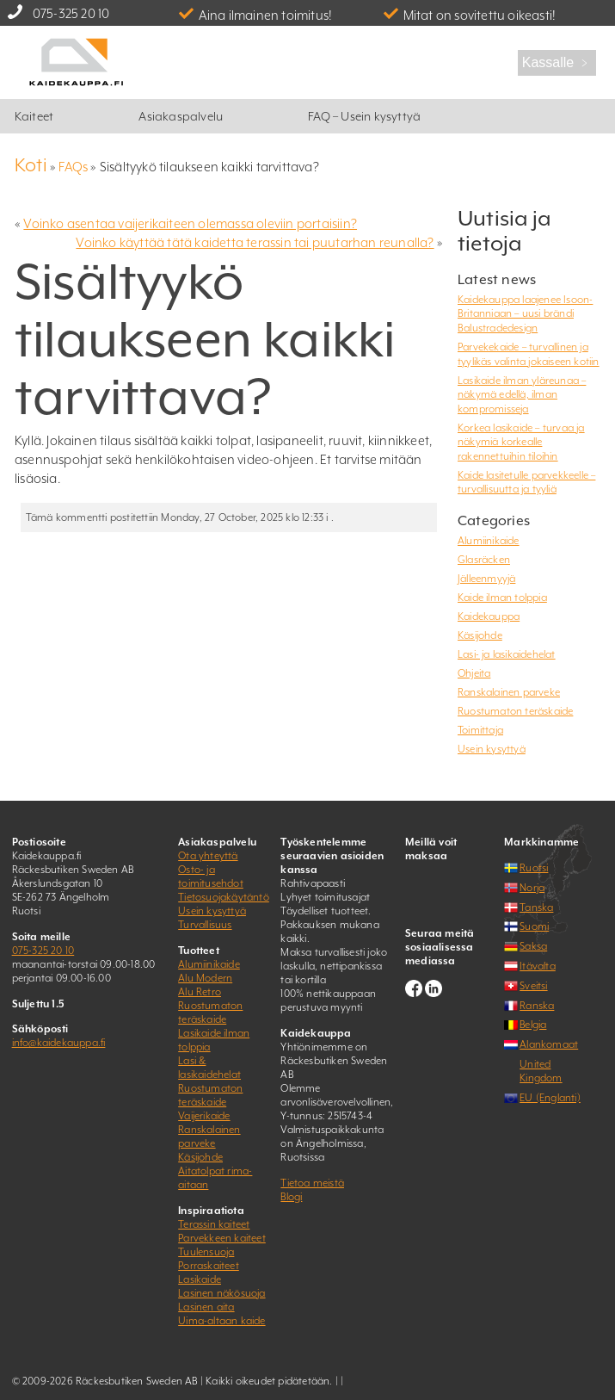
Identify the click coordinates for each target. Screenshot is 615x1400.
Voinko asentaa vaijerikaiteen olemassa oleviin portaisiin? (190, 223)
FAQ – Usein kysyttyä (364, 116)
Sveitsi (533, 986)
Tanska (536, 907)
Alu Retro (199, 992)
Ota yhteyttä (207, 856)
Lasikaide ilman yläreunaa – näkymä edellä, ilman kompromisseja (522, 395)
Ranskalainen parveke (509, 692)
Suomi (534, 926)
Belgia (533, 1025)
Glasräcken (484, 560)
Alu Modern (205, 978)
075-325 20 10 (71, 13)
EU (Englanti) (550, 1098)
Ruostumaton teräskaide (515, 711)
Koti (31, 165)
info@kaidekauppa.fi (59, 1043)
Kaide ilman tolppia (502, 598)
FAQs (73, 166)
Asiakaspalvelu (180, 116)
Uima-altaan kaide (221, 1321)
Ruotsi (534, 868)
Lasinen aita (206, 1307)
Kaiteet (34, 116)
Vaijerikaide (204, 1116)
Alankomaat (549, 1044)
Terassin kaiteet (213, 1224)
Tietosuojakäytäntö (223, 897)
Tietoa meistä (312, 1183)
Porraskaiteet (208, 1266)
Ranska (537, 1006)
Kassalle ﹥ (557, 62)
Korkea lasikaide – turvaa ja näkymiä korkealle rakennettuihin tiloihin (521, 442)
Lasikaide (199, 1279)
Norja (532, 888)
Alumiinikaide (489, 541)
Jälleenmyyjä (486, 579)
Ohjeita (474, 673)
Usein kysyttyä (492, 749)
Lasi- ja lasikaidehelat (507, 654)
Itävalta (538, 966)
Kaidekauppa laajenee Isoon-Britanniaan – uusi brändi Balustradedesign (525, 314)
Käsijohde (480, 635)
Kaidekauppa (489, 616)
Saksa (533, 946)
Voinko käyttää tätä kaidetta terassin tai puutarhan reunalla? (255, 242)
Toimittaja (480, 730)
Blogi (291, 1197)
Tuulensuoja (206, 1252)
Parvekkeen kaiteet (222, 1238)
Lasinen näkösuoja (221, 1293)
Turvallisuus (204, 925)
